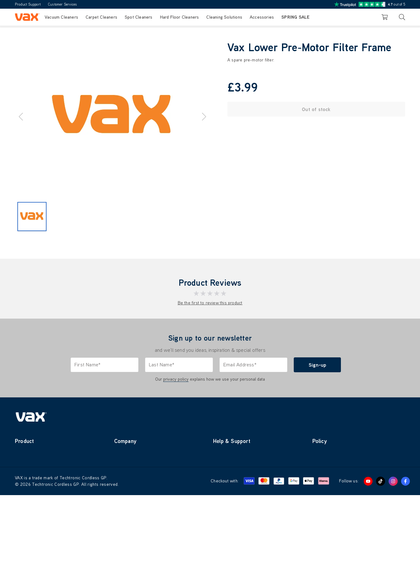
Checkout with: (225, 563)
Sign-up (317, 365)
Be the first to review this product (210, 303)
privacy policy (176, 379)
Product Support (28, 4)
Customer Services (62, 4)
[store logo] (27, 17)
